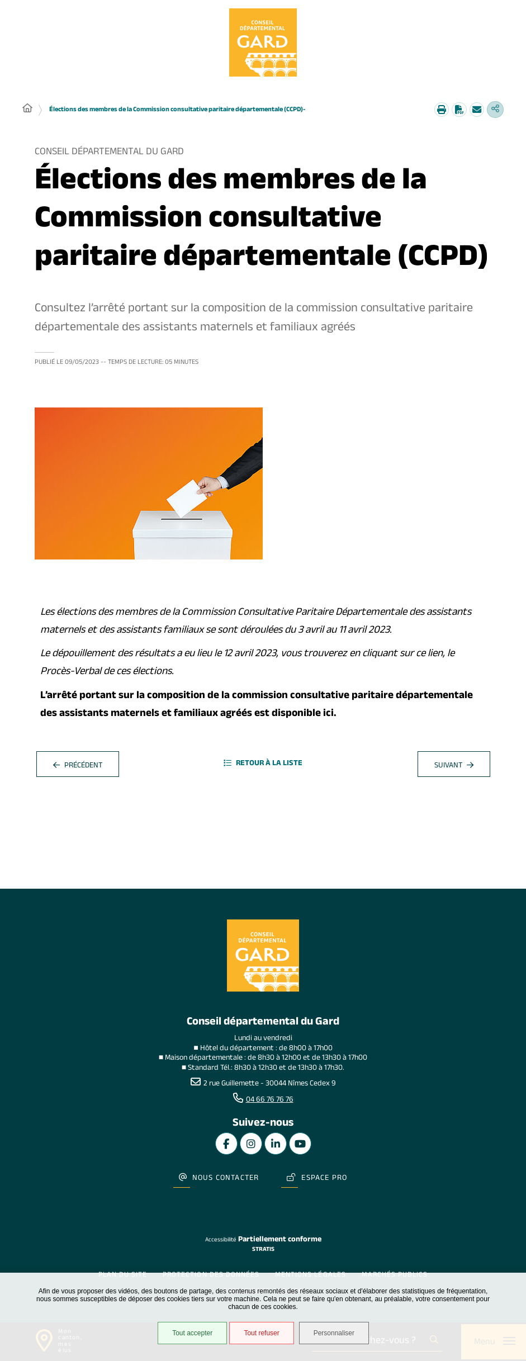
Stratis (263, 1241)
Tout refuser (258, 1335)
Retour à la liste (263, 765)
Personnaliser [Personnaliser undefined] (339, 1335)
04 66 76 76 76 (269, 1102)
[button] (149, 485)
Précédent (77, 768)
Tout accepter (189, 1335)
